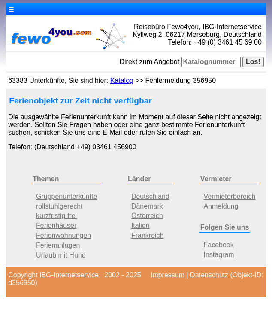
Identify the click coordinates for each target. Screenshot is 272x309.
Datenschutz (209, 275)
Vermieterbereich (229, 196)
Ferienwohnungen (63, 235)
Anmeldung (220, 206)
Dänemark (147, 206)
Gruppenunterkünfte (66, 196)
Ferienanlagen (58, 245)
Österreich (147, 215)
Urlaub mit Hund (61, 255)
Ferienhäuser (56, 225)
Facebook (218, 244)
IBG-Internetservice (69, 275)
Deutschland (150, 196)
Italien (140, 225)
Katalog (121, 80)
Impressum (167, 275)
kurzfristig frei (56, 215)
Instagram (218, 254)
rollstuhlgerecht (59, 206)
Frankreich (147, 235)
